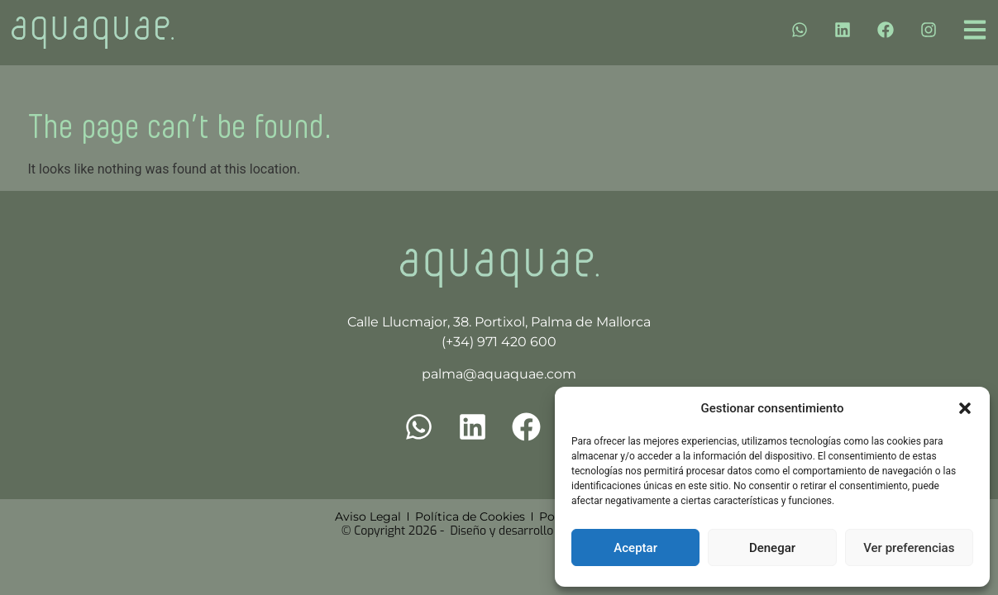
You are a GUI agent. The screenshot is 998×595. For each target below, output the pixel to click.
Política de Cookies (470, 516)
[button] (965, 408)
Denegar (772, 547)
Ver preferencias (908, 547)
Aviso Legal (368, 516)
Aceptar (635, 547)
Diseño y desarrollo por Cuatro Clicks (549, 531)
